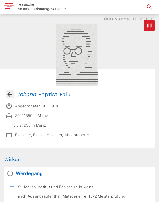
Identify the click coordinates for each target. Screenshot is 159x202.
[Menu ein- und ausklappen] (136, 7)
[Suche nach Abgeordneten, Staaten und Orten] (149, 7)
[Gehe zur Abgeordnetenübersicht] (10, 94)
